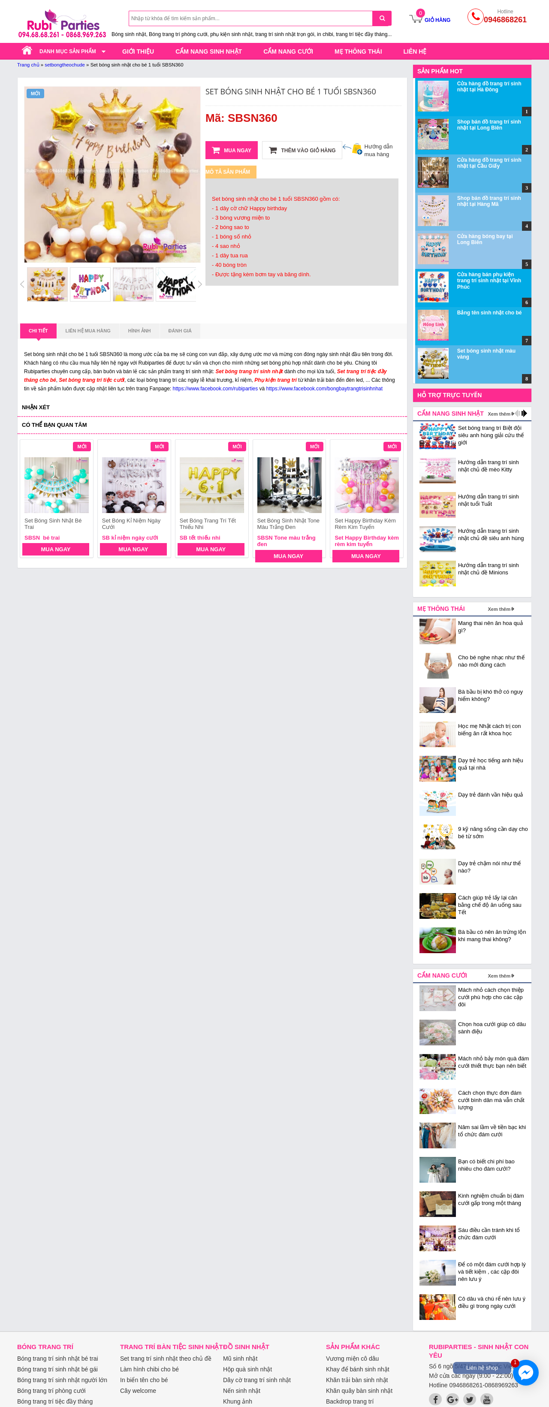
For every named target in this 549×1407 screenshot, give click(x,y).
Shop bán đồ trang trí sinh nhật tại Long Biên (489, 125)
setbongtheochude (65, 64)
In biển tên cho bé (144, 1380)
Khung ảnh (237, 1401)
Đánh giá (180, 330)
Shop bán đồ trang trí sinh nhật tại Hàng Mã (489, 201)
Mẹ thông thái (358, 51)
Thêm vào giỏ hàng (302, 150)
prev (31, 500)
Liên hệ (415, 51)
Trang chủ (28, 64)
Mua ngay (231, 150)
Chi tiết (38, 333)
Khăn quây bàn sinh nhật (359, 1390)
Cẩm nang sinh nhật (208, 51)
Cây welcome (138, 1390)
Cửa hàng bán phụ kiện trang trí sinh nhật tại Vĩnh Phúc (489, 281)
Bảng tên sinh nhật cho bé (489, 313)
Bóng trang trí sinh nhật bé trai (57, 1358)
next (393, 500)
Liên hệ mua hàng (88, 330)
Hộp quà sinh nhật (247, 1369)
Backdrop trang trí (350, 1401)
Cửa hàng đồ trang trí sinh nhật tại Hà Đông (489, 87)
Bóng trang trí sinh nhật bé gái (57, 1369)
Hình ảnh (139, 330)
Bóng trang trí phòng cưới (51, 1390)
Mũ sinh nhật (240, 1358)
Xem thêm (499, 414)
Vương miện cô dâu (352, 1358)
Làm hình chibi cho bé (149, 1369)
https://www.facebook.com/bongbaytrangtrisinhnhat (324, 389)
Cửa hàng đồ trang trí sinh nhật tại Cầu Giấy (489, 163)
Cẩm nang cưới (288, 51)
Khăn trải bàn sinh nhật (357, 1380)
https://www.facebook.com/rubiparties (215, 389)
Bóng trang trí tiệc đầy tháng (55, 1401)
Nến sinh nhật (241, 1390)
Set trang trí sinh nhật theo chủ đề (165, 1358)
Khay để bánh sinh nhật (357, 1369)
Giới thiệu (138, 51)
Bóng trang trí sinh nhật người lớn (62, 1380)
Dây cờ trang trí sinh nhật (257, 1380)
